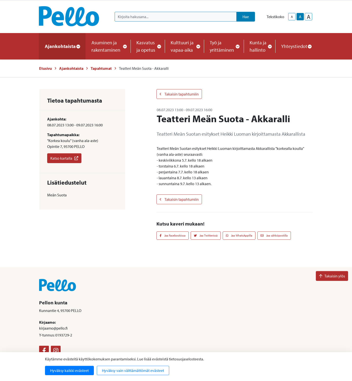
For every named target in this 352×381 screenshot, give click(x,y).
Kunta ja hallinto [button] (259, 46)
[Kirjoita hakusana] (176, 17)
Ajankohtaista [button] (62, 46)
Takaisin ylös (332, 276)
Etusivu (45, 68)
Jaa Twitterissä (206, 235)
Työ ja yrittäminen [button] (224, 46)
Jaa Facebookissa (173, 235)
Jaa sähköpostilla (274, 235)
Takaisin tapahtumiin (179, 94)
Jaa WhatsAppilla (239, 235)
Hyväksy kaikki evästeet (69, 370)
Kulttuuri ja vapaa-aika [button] (184, 46)
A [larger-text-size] (308, 16)
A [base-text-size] (300, 16)
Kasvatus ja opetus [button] (147, 46)
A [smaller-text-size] (292, 17)
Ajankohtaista (71, 68)
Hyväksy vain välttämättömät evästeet (133, 370)
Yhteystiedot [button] (296, 46)
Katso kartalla (64, 158)
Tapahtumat (101, 68)
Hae (245, 16)
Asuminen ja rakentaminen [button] (108, 46)
